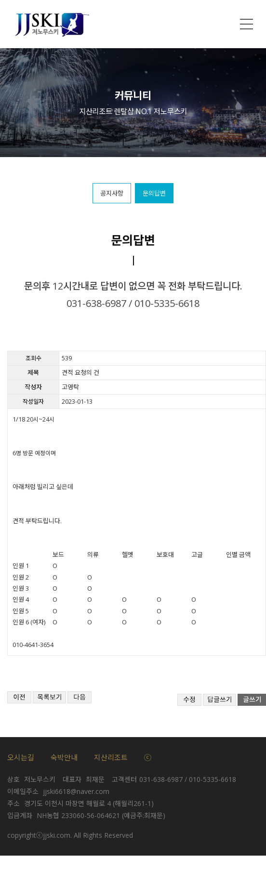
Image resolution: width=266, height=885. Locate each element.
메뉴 (246, 24)
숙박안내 (64, 757)
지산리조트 (111, 757)
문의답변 (154, 193)
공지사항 (111, 193)
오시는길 (20, 757)
